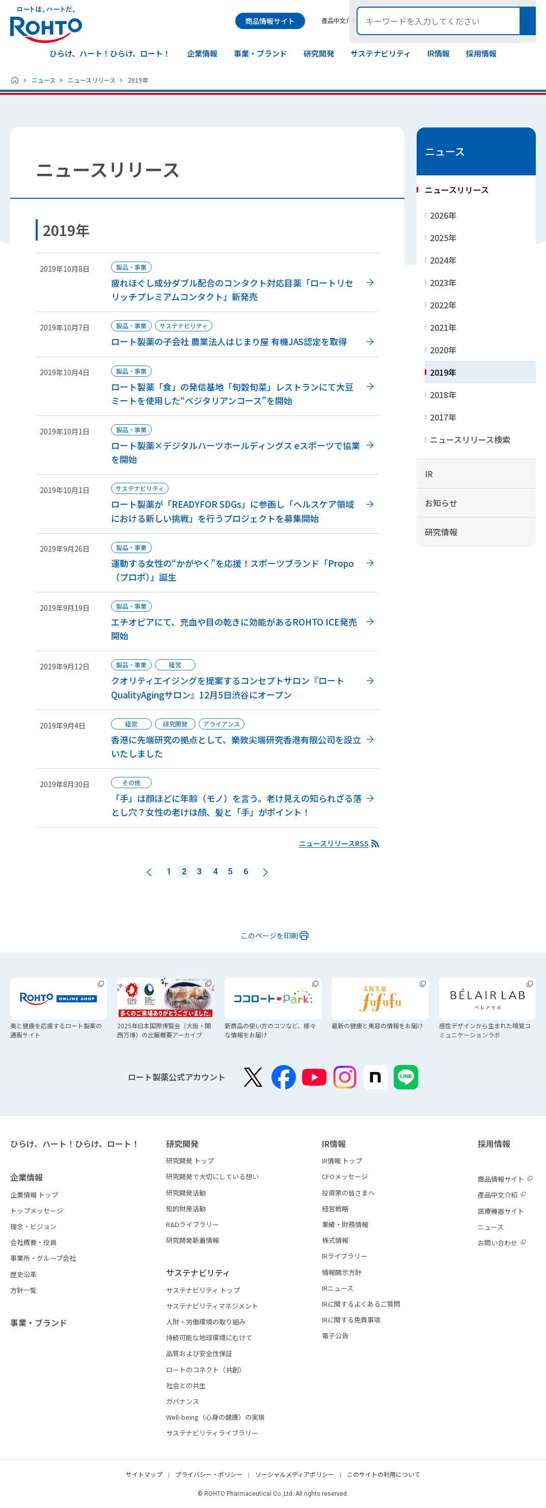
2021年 (443, 327)
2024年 (443, 260)
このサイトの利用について (383, 1474)
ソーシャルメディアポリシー (294, 1474)
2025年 (443, 237)
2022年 (443, 305)
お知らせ (441, 503)
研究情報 (441, 532)
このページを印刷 (269, 935)
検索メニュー (527, 21)
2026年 (443, 215)
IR (429, 473)
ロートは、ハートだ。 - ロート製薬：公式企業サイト (46, 24)
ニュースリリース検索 (470, 439)
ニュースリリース (92, 79)
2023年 (443, 282)
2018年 (443, 394)
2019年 (443, 372)
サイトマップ (144, 1474)
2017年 (443, 417)
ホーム (14, 80)
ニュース (44, 79)
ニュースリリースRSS (334, 843)
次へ (265, 872)
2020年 (443, 350)
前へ (149, 872)
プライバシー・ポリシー (208, 1474)
